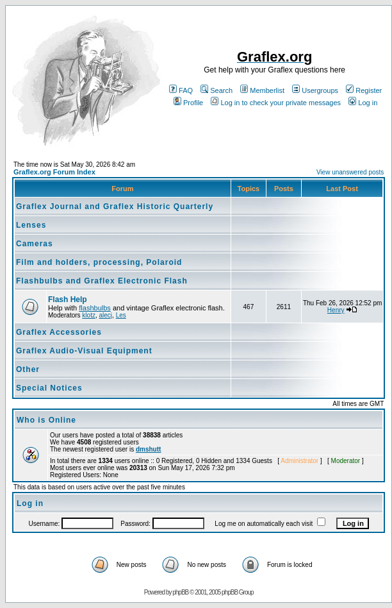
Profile (188, 102)
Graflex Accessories (59, 332)
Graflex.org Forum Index (54, 172)
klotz (88, 315)
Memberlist (262, 90)
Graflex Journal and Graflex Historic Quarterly (114, 206)
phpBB (180, 592)
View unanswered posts (350, 172)
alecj (105, 315)
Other (28, 369)
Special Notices (49, 388)
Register (364, 90)
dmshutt (148, 449)
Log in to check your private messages (276, 102)
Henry (336, 310)
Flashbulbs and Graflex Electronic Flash (102, 280)
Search (216, 90)
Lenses (31, 225)
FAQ (181, 90)
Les (121, 315)
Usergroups (315, 90)
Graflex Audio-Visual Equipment (84, 350)
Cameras (34, 243)
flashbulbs (95, 308)
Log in (362, 102)
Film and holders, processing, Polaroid (99, 262)
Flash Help (67, 299)
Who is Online (46, 420)
